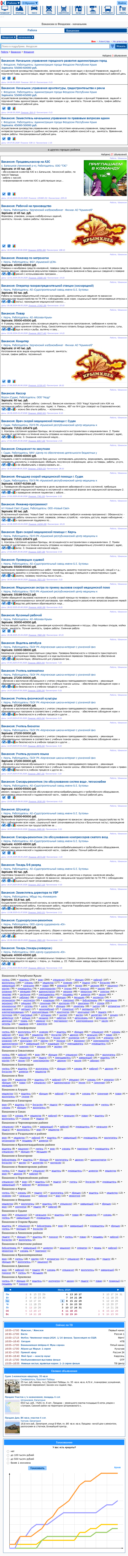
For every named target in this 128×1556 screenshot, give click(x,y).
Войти (122, 3)
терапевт (6, 994)
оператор (62, 985)
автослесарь (81, 1018)
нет (12, 1451)
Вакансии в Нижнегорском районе (24, 1166)
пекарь (97, 1247)
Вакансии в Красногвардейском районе (28, 1144)
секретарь (78, 1006)
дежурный (7, 1020)
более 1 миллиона (21, 1462)
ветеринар (101, 1018)
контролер (64, 1003)
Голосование (64, 1442)
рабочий (97, 979)
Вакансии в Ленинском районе (22, 1232)
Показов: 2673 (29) (36, 857)
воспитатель (8, 982)
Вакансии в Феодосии (16, 1199)
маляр (104, 1020)
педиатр (102, 1012)
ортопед (6, 1023)
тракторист (68, 1000)
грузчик (68, 988)
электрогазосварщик (13, 1012)
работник (61, 1018)
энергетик (42, 1023)
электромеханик (84, 1020)
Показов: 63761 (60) (37, 250)
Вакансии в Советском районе (22, 1243)
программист (61, 1020)
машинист (112, 985)
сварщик (61, 997)
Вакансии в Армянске (16, 1276)
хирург (44, 1006)
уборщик (79, 979)
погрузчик (7, 1015)
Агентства (104, 41)
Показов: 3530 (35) (36, 802)
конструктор (63, 1012)
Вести (16, 1333)
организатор (8, 1000)
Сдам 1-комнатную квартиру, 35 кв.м (26, 1376)
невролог (40, 1020)
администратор (47, 991)
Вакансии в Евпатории (17, 1100)
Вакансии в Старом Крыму (20, 1221)
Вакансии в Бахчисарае (18, 1064)
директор (85, 994)
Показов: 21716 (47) (37, 385)
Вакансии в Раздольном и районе (24, 1133)
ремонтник (86, 991)
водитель (24, 979)
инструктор (29, 1000)
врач (40, 979)
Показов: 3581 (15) (36, 940)
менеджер (25, 991)
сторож (100, 1003)
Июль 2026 (64, 1289)
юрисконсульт (9, 1006)
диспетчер (96, 1015)
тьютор (96, 1006)
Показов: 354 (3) (28, 112)
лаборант (24, 997)
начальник (25, 37)
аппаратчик (114, 1006)
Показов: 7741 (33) (36, 496)
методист (26, 1009)
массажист (7, 1009)
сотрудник (46, 1015)
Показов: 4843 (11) (36, 968)
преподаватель (47, 994)
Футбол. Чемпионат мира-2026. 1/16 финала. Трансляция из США (50, 1337)
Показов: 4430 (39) (36, 607)
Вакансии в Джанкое (15, 1265)
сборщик (60, 1006)
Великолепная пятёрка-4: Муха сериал (34, 1344)
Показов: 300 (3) (28, 82)
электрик (104, 991)
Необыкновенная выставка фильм (32, 1359)
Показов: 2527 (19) (36, 885)
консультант (84, 1012)
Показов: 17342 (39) (37, 306)
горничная (45, 1003)
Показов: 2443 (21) (36, 912)
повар (45, 985)
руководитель (25, 988)
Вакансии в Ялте (13, 1075)
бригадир (21, 1228)
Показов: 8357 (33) (36, 441)
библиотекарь (90, 1000)
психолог (84, 988)
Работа (13, 3)
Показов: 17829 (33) (37, 469)
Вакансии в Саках (14, 1111)
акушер (114, 1015)
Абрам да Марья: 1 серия (28, 1348)
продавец (68, 994)
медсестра (48, 982)
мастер (101, 988)
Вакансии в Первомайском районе (25, 1177)
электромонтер (48, 988)
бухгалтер (105, 982)
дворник (94, 985)
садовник (23, 1023)
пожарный (42, 997)
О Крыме (30, 3)
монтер (6, 988)
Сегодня (17, 1341)
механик (67, 991)
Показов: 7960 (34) (36, 635)
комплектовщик (40, 1012)
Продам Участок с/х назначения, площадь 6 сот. (33, 1396)
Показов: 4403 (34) (36, 718)
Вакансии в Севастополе (18, 1050)
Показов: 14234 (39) (37, 524)
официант (26, 1003)
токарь (23, 1020)
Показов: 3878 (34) (36, 746)
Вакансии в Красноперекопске (22, 1254)
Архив (117, 1467)
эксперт (63, 1015)
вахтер (79, 1015)
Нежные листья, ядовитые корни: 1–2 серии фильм (42, 1363)
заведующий (8, 985)
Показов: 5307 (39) (36, 552)
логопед (28, 1006)
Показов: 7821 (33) (36, 580)
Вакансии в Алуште (14, 1089)
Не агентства (120, 41)
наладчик (43, 1018)
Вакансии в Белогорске (17, 1155)
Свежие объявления (64, 1370)
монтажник (111, 1000)
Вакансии (72, 30)
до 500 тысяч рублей (22, 1458)
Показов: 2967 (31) (36, 774)
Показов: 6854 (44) (36, 663)
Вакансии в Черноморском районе (25, 1122)
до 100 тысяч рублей (22, 1455)
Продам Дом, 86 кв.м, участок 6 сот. (25, 1417)
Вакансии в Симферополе (19, 1027)
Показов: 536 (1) (27, 143)
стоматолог (68, 1009)
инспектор (98, 997)
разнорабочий (46, 1009)
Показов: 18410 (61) (37, 413)
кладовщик (49, 1000)
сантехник (25, 994)
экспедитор (88, 1009)
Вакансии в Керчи (14, 1188)
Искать (121, 46)
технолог (6, 997)
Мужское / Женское (24, 1330)
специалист (59, 979)
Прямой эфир (20, 1352)
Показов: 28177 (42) (37, 333)
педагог (86, 982)
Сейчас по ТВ (64, 1325)
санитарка (83, 1003)
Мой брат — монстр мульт (27, 1355)
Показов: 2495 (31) (36, 829)
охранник (7, 991)
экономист (7, 1003)
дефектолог (8, 1018)
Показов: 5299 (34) (36, 691)
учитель (6, 979)
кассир (102, 994)
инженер (67, 982)
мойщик (26, 1018)
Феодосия (9, 37)
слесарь (28, 982)
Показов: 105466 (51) (37, 198)
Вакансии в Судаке (14, 1210)
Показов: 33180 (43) (37, 278)
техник (78, 985)
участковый (26, 1015)
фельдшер (79, 997)
